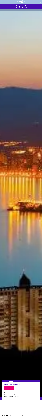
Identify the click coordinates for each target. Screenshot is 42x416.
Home (16, 9)
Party (18, 9)
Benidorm (25, 9)
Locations (21, 9)
